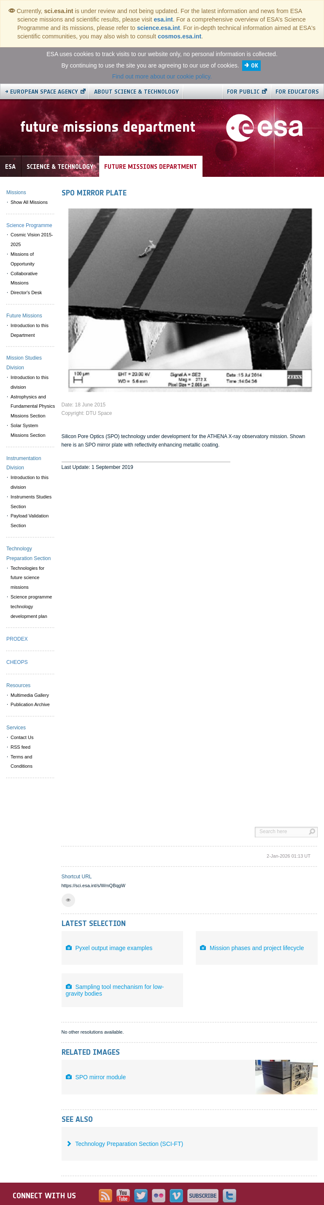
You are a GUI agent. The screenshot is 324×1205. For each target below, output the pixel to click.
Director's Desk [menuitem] (26, 292)
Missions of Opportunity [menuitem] (23, 259)
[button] (68, 900)
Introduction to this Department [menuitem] (30, 330)
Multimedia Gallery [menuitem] (30, 695)
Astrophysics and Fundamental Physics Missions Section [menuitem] (33, 406)
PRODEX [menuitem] (17, 639)
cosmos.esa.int (179, 36)
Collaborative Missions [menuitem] (24, 278)
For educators (297, 91)
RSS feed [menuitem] (20, 747)
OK (254, 65)
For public (243, 91)
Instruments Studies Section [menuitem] (31, 501)
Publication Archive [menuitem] (30, 704)
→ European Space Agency (41, 91)
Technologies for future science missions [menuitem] (27, 578)
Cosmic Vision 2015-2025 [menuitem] (32, 239)
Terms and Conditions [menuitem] (21, 761)
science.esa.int (158, 27)
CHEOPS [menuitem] (17, 662)
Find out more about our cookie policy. (162, 76)
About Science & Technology (136, 91)
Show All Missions (29, 202)
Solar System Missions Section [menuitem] (28, 430)
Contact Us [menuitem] (22, 737)
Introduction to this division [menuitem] (30, 382)
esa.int (163, 19)
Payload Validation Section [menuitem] (30, 520)
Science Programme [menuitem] (29, 225)
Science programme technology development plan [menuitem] (31, 606)
